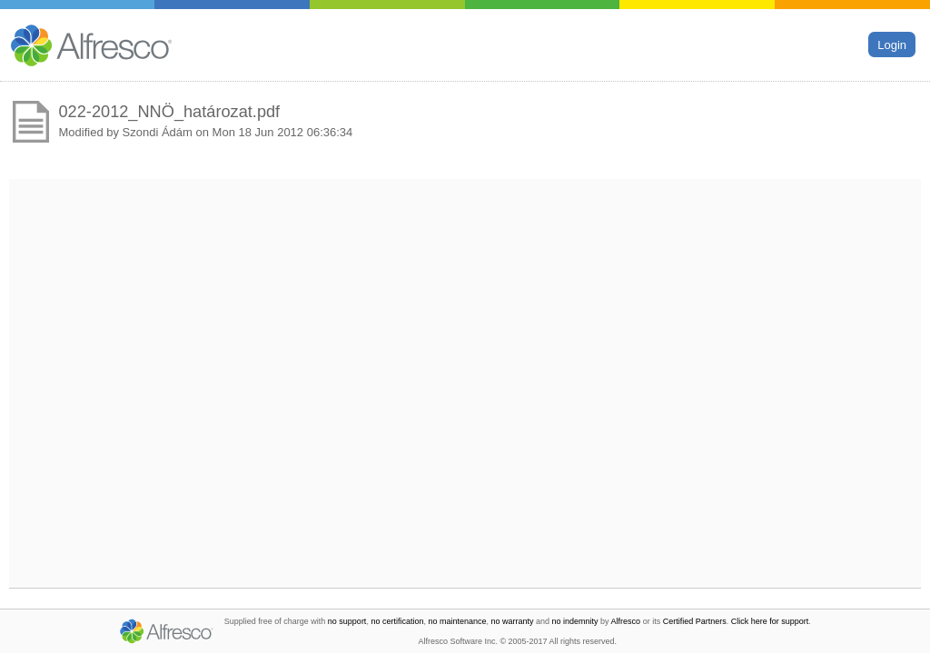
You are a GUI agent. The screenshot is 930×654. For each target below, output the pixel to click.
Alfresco (626, 621)
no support (347, 621)
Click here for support (770, 621)
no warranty (512, 621)
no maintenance (457, 621)
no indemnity (575, 621)
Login (891, 44)
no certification (397, 621)
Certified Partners (695, 621)
